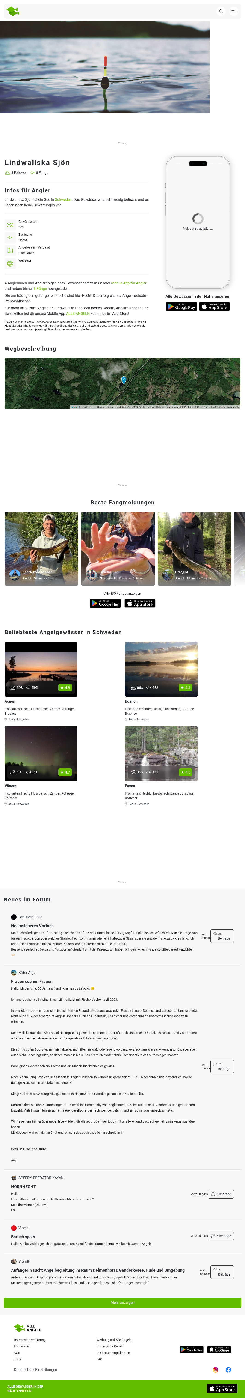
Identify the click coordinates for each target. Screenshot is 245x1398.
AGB (17, 1353)
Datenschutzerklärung (30, 1340)
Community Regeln (110, 1346)
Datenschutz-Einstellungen (35, 1370)
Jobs (17, 1359)
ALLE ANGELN (78, 313)
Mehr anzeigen (123, 1302)
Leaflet (74, 407)
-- (19, 266)
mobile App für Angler (128, 283)
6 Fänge (40, 288)
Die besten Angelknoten (113, 1353)
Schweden (63, 199)
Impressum (22, 1346)
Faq (100, 1359)
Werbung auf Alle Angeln (114, 1340)
